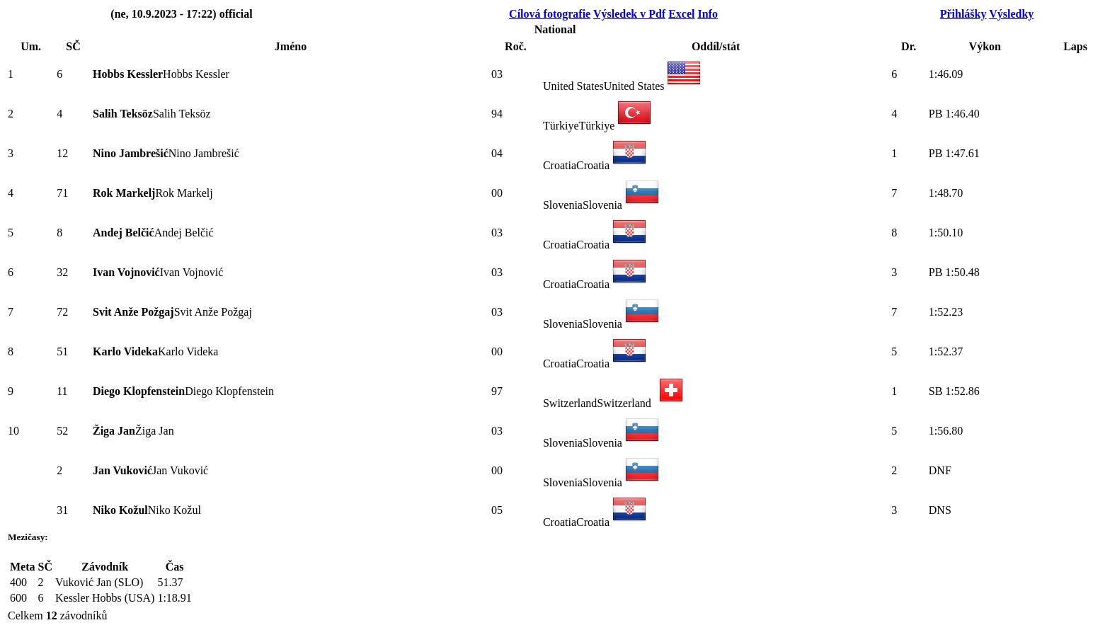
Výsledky (1011, 14)
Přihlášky (963, 14)
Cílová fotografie (549, 14)
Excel (681, 14)
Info (707, 14)
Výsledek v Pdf (629, 14)
